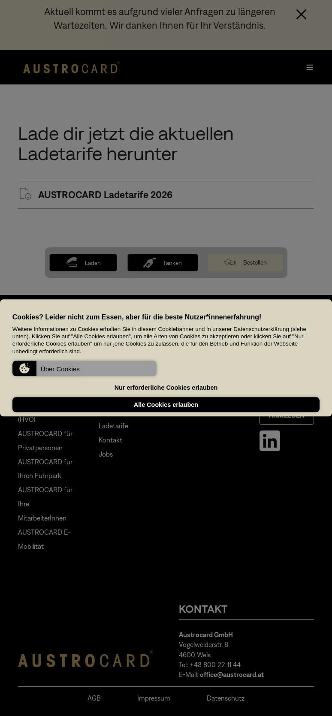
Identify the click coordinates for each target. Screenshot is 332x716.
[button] (84, 368)
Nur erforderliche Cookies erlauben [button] (166, 387)
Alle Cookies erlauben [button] (166, 404)
